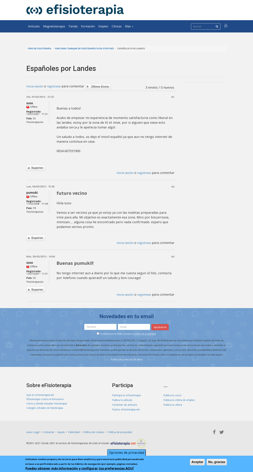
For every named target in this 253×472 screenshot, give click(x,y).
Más (129, 26)
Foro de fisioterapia (40, 48)
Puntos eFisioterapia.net (126, 408)
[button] (226, 26)
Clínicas (117, 26)
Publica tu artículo (122, 399)
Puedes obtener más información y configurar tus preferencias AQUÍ (79, 469)
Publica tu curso (172, 394)
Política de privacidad (120, 431)
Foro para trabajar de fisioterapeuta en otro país (89, 48)
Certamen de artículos (124, 404)
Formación (88, 26)
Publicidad (74, 431)
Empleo (103, 26)
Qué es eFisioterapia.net (40, 394)
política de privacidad (145, 333)
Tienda (72, 26)
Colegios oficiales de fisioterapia (44, 408)
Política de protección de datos (126, 358)
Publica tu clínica (172, 404)
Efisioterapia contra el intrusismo (45, 399)
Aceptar (197, 462)
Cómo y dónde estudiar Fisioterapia (46, 404)
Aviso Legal (32, 431)
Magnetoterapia (54, 26)
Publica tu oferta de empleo (179, 399)
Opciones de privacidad (126, 453)
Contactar (48, 431)
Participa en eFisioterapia (126, 394)
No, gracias (216, 462)
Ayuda (61, 431)
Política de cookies (93, 431)
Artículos (34, 26)
